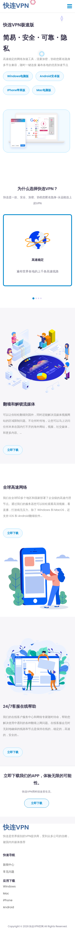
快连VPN (16, 5)
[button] (33, 298)
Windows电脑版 (18, 76)
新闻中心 (8, 865)
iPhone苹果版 (16, 90)
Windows (9, 886)
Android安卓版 (50, 76)
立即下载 (12, 450)
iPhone (7, 900)
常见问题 (8, 872)
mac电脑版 (43, 90)
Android (8, 907)
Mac (6, 893)
